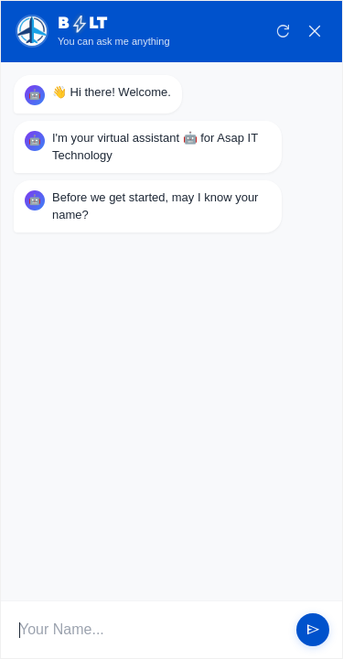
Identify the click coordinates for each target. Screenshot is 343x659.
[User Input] (151, 629)
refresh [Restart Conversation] (283, 31)
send (312, 630)
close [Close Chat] (315, 31)
